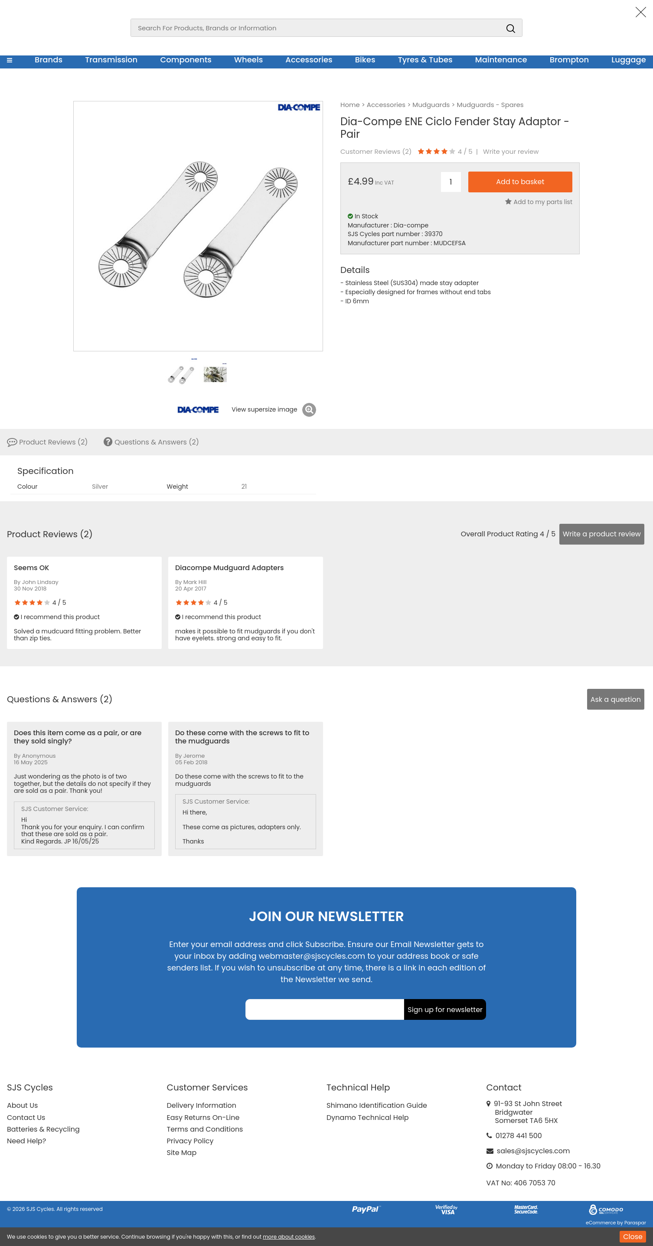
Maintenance (501, 59)
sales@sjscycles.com (533, 1151)
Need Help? (26, 1141)
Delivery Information (201, 1105)
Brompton (569, 59)
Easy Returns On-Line (203, 1118)
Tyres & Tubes (425, 59)
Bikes (365, 59)
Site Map (182, 1153)
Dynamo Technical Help (367, 1118)
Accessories (308, 59)
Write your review (511, 152)
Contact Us (26, 1118)
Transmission (111, 59)
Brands (48, 59)
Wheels (248, 59)
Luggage (628, 59)
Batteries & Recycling (43, 1129)
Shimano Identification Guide (376, 1105)
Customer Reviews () (376, 152)
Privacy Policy (190, 1141)
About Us (22, 1105)
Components (186, 59)
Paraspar (635, 1222)
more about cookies (289, 1236)
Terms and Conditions (205, 1129)
